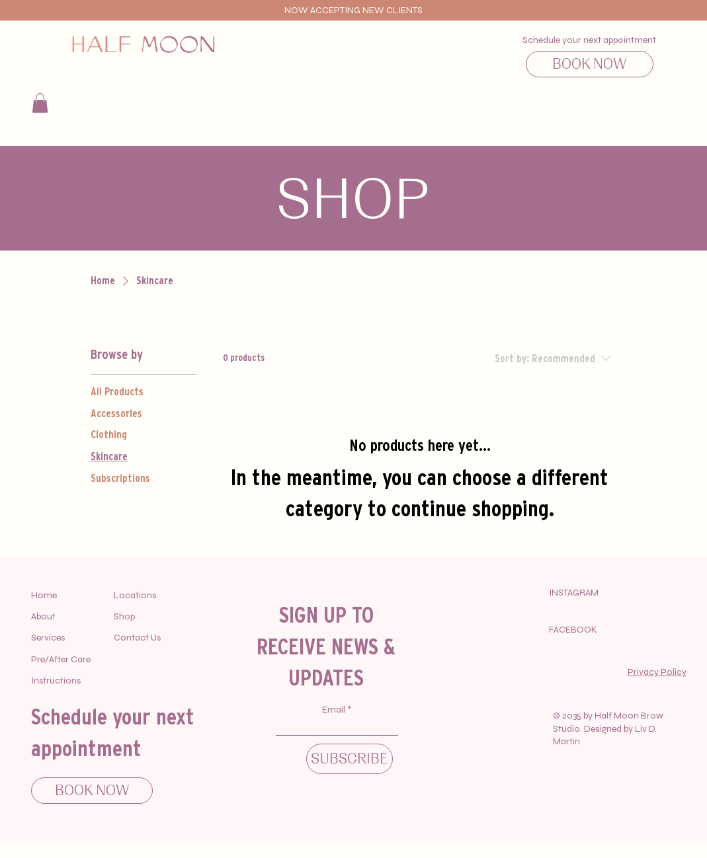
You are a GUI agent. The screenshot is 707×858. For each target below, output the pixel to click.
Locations (135, 595)
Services (48, 637)
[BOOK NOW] (589, 64)
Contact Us (137, 637)
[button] (40, 103)
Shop (124, 616)
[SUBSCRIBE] (349, 759)
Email (334, 710)
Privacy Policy (657, 672)
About (43, 616)
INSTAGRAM (574, 592)
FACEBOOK (573, 629)
